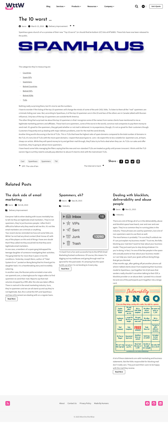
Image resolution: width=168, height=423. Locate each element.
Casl (22, 161)
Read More (12, 300)
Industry (66, 207)
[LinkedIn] (160, 404)
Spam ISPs (27, 77)
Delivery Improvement (18, 211)
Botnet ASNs (28, 95)
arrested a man (41, 273)
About (62, 404)
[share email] (128, 162)
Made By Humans (101, 404)
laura (9, 206)
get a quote (156, 6)
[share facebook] (121, 162)
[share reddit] (134, 162)
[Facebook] (147, 404)
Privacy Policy (85, 404)
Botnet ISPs (28, 91)
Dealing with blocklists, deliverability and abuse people (132, 201)
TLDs (25, 100)
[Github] (154, 404)
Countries (27, 72)
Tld (56, 161)
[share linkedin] (141, 162)
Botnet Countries (30, 86)
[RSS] (7, 404)
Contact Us (72, 404)
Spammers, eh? (71, 196)
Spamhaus (32, 161)
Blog (48, 6)
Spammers (27, 82)
